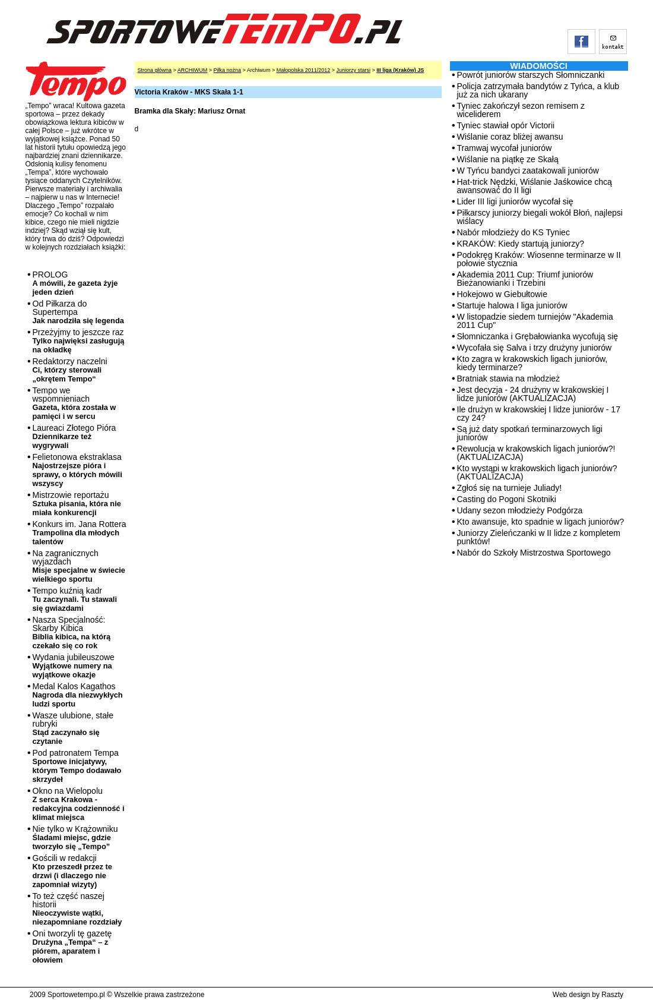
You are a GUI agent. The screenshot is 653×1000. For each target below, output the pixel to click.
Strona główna (155, 70)
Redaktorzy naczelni (70, 370)
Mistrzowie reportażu (77, 503)
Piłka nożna (228, 70)
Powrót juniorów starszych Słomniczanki (531, 75)
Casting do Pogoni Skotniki (506, 499)
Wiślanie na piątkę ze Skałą (508, 159)
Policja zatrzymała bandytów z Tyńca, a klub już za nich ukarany (538, 90)
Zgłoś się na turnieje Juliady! (509, 488)
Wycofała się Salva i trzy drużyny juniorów (534, 347)
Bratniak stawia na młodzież (508, 378)
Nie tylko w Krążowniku (75, 837)
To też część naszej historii (77, 908)
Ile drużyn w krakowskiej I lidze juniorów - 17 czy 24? (538, 413)
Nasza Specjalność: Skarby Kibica (72, 632)
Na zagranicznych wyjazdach (79, 565)
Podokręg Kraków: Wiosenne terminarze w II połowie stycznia (539, 259)
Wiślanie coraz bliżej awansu (510, 136)
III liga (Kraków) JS (400, 70)
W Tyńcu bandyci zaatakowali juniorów (528, 170)
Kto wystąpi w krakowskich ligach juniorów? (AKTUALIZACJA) (537, 472)
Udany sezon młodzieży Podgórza (520, 510)
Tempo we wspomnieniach (74, 403)
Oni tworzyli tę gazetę (72, 946)
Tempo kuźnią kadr (75, 599)
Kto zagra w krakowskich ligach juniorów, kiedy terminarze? (532, 363)
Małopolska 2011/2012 (304, 70)
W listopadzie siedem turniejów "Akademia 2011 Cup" (535, 321)
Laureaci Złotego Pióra (74, 436)
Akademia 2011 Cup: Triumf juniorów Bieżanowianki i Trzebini (525, 279)
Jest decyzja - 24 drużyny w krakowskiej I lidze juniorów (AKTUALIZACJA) (533, 394)
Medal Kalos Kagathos (78, 695)
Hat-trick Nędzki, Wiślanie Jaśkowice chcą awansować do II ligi (534, 186)
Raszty (612, 994)
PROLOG (75, 283)
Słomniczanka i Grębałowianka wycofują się (538, 336)
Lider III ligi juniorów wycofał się (515, 201)
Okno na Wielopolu (79, 804)
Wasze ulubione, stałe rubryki (73, 728)
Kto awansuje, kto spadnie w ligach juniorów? (541, 521)
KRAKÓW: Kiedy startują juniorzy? (521, 243)
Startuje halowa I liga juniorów (512, 305)
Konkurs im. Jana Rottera (79, 532)
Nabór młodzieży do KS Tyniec (513, 232)
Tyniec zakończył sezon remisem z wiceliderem (521, 110)
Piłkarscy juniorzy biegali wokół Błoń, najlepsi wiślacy (540, 217)
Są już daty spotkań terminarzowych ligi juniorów (530, 433)
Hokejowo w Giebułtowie (502, 294)
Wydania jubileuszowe (74, 665)
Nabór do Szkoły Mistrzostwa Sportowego (534, 552)
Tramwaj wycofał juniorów (504, 148)
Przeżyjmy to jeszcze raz (79, 340)
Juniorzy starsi (353, 70)
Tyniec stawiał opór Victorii (506, 125)
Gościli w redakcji (72, 871)
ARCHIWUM (192, 70)
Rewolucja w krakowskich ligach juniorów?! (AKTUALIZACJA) (536, 453)
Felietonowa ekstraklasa (77, 470)
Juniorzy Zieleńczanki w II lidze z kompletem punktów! (538, 537)
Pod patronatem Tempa (77, 766)
